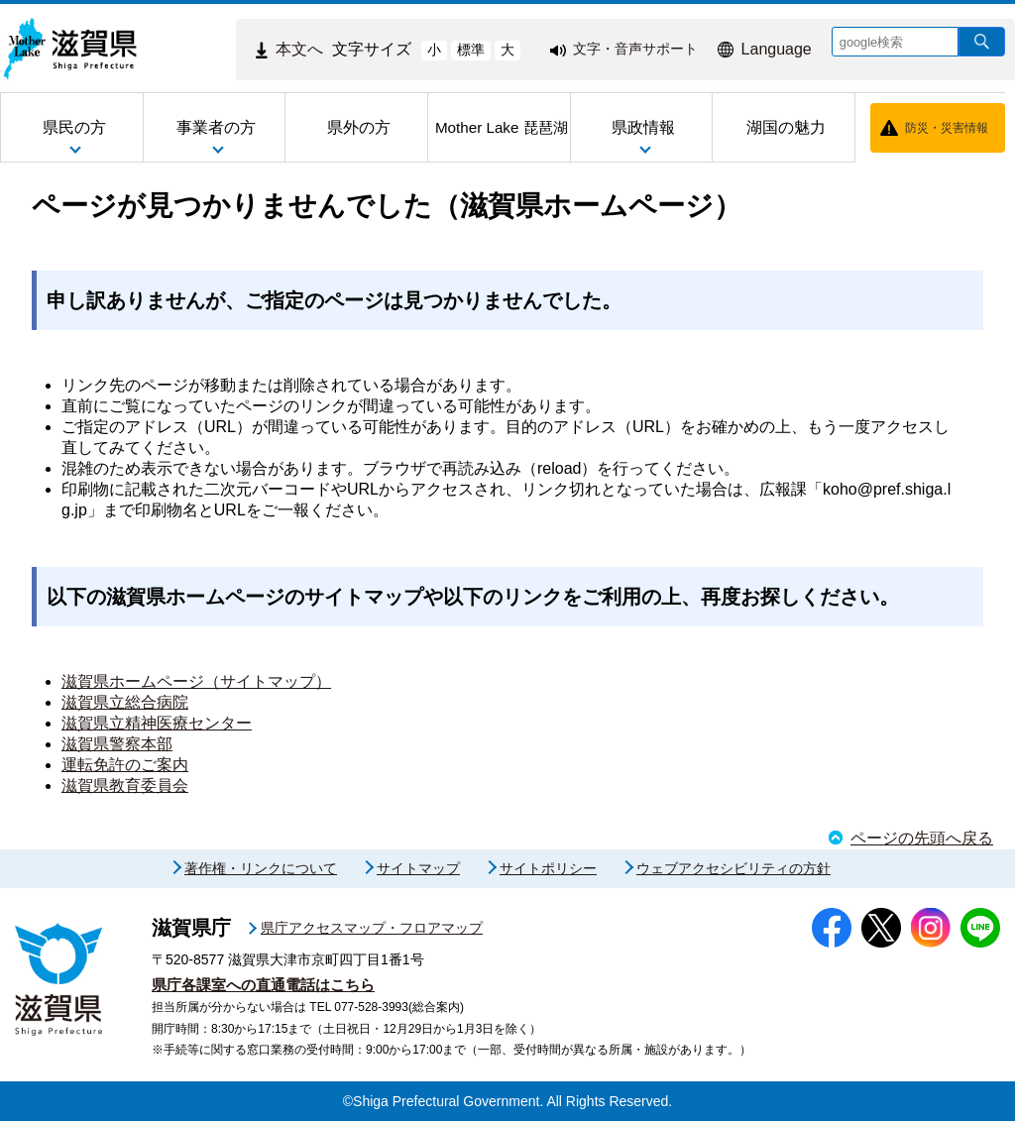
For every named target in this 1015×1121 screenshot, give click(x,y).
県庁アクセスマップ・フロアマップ (372, 928)
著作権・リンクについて (260, 868)
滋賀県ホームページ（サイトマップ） (196, 681)
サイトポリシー (548, 868)
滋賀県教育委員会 (124, 785)
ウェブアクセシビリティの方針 (733, 868)
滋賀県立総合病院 (124, 702)
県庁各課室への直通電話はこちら (263, 984)
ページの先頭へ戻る (921, 838)
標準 (471, 49)
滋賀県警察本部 (116, 743)
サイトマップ (418, 868)
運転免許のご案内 (124, 764)
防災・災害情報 (946, 128)
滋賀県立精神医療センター (156, 723)
